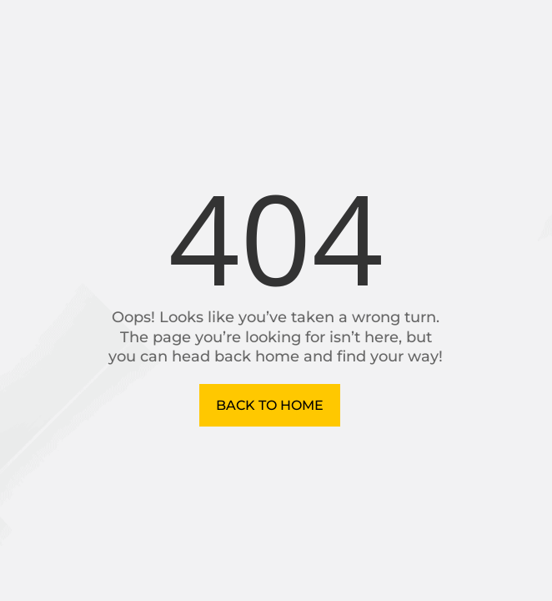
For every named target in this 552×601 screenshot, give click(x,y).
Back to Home (270, 405)
